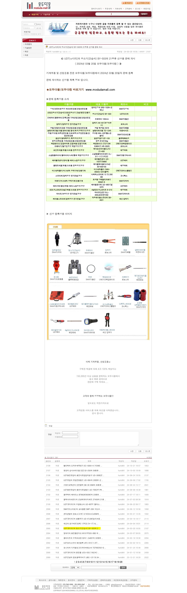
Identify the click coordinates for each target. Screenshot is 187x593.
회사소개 (42, 580)
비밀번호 (26, 28)
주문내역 (108, 8)
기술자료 (46, 14)
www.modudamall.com (100, 89)
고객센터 (128, 8)
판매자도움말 (105, 580)
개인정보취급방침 (121, 580)
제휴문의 (61, 580)
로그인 (137, 8)
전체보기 (32, 40)
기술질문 (28, 47)
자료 (26, 55)
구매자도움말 (92, 580)
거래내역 (118, 8)
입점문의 (81, 580)
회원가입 (146, 8)
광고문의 (71, 580)
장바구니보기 (96, 8)
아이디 (25, 24)
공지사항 (52, 580)
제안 (26, 51)
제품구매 (35, 14)
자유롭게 (28, 44)
